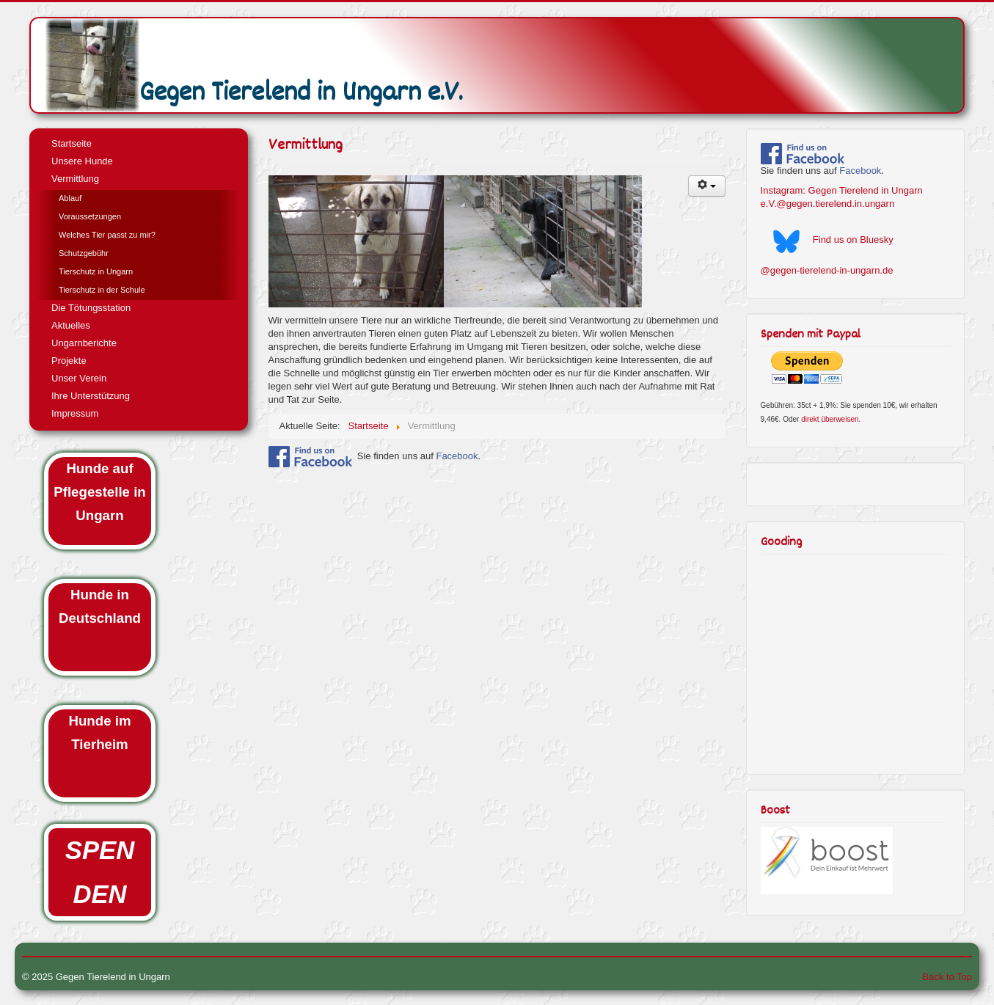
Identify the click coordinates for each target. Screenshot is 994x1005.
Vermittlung (75, 178)
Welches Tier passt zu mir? (107, 234)
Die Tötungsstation (91, 307)
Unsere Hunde (82, 161)
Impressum (74, 413)
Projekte (69, 360)
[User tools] (707, 186)
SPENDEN (99, 872)
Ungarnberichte (84, 342)
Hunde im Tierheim (100, 732)
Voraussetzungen (90, 216)
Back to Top (947, 976)
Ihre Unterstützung (90, 395)
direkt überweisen (829, 419)
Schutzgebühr (84, 253)
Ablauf (70, 198)
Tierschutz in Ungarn (96, 271)
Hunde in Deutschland (100, 606)
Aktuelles (70, 325)
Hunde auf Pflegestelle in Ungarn (99, 492)
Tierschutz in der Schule (102, 289)
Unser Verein (78, 378)
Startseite (71, 143)
